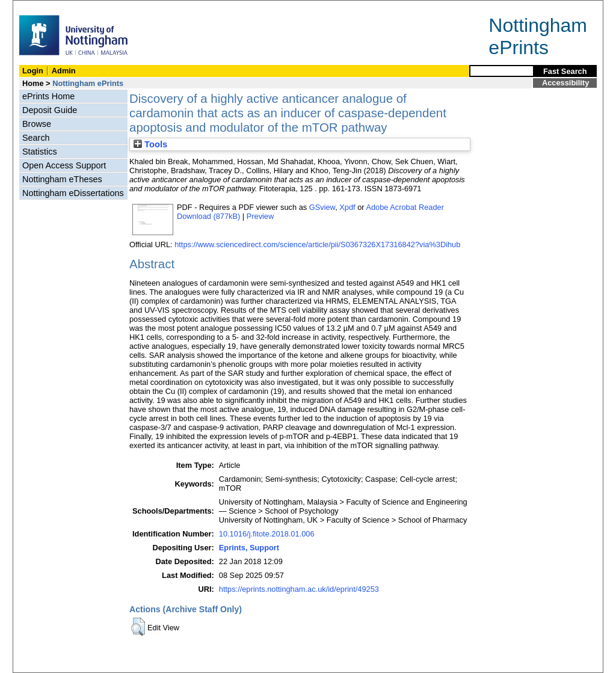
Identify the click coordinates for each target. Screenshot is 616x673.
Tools (150, 144)
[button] (138, 627)
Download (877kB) (208, 216)
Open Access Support (64, 165)
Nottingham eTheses (62, 179)
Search (36, 138)
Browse (36, 124)
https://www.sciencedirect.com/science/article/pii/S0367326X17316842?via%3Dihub (317, 244)
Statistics (39, 151)
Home (33, 83)
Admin (64, 70)
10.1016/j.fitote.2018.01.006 (267, 533)
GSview (322, 207)
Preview (260, 216)
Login (32, 70)
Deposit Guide (49, 110)
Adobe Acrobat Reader (404, 207)
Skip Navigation (39, 7)
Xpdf (347, 207)
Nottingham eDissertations (73, 193)
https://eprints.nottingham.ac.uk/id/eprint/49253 (299, 589)
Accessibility (565, 82)
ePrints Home (48, 96)
